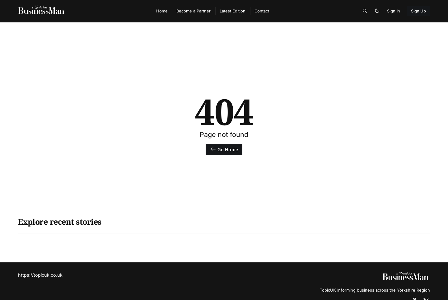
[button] (365, 11)
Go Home (224, 149)
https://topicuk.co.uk (40, 275)
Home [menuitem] (162, 10)
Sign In (393, 10)
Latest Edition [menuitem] (232, 10)
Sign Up (418, 10)
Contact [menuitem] (261, 10)
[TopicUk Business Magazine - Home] (80, 11)
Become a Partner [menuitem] (193, 10)
